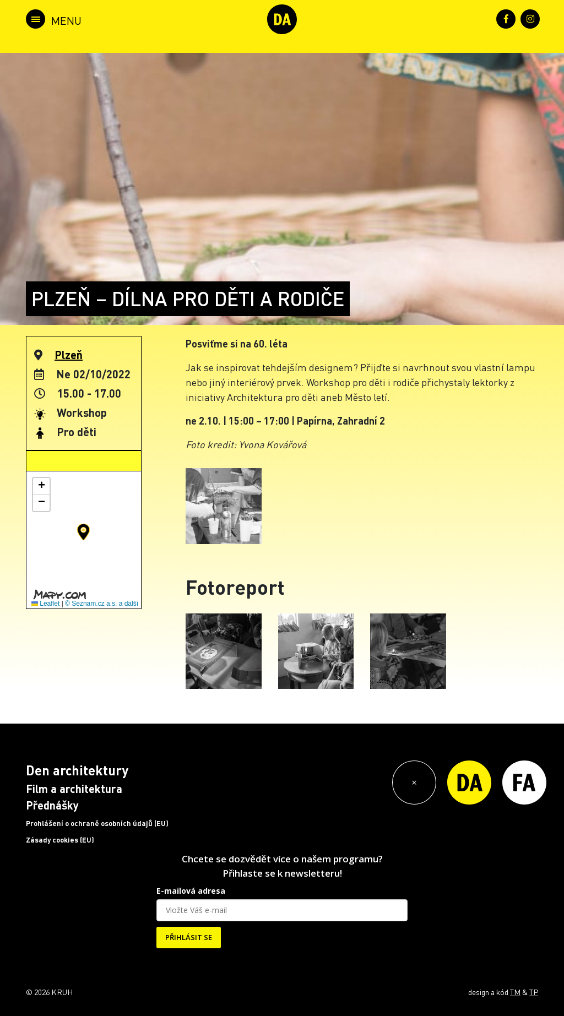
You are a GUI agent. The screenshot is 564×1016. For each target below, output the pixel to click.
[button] (83, 532)
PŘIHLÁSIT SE (188, 937)
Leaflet (45, 603)
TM (515, 992)
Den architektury (77, 770)
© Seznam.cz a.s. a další (101, 603)
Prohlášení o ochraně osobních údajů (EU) (97, 823)
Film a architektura (74, 788)
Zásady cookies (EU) (60, 839)
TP (533, 992)
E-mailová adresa (190, 890)
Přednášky (52, 805)
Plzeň (69, 354)
